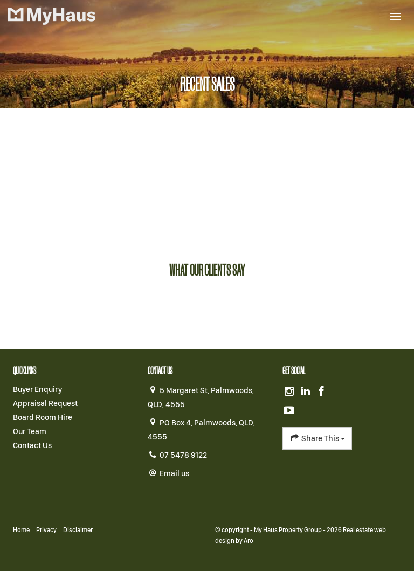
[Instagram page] (290, 392)
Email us (174, 473)
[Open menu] (395, 16)
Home (21, 530)
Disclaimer (78, 530)
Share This (317, 438)
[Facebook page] (321, 392)
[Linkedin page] (307, 392)
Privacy (46, 530)
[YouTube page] (289, 410)
